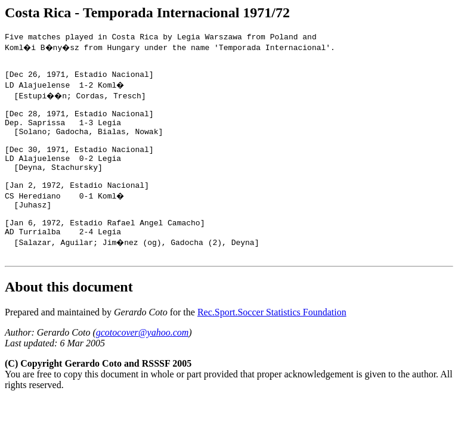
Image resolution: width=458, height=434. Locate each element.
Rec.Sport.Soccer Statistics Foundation (271, 346)
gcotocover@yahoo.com (142, 366)
